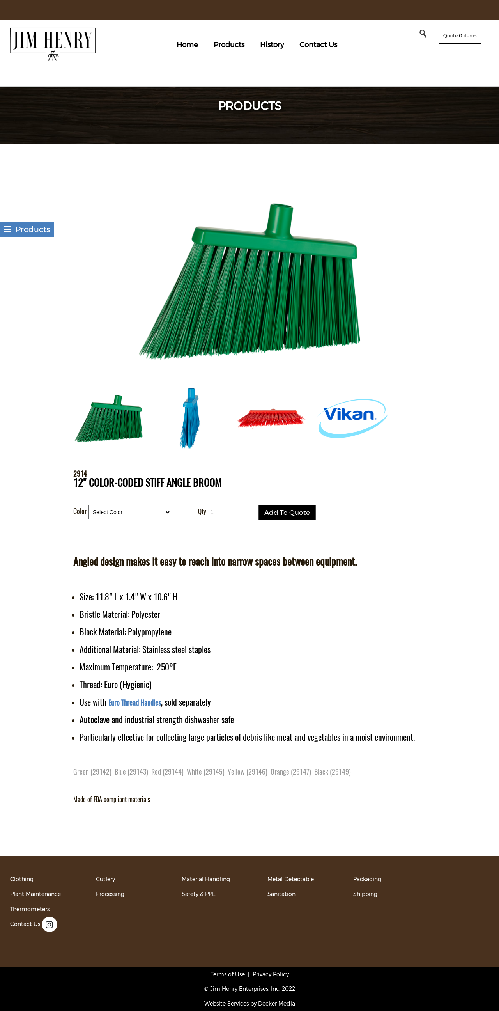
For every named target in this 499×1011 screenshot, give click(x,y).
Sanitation (281, 893)
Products (229, 45)
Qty (202, 511)
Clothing (22, 879)
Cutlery (105, 879)
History (272, 45)
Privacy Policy (271, 974)
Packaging (367, 879)
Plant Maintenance (35, 893)
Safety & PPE (199, 893)
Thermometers (30, 909)
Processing (110, 893)
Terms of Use (228, 974)
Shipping (365, 893)
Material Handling (206, 879)
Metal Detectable (290, 879)
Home (187, 45)
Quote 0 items (460, 36)
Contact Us (318, 45)
